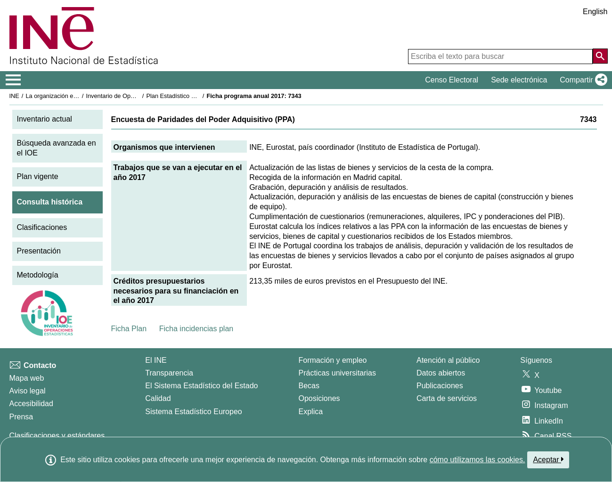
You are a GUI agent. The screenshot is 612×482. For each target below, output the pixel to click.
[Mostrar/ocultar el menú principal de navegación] (13, 80)
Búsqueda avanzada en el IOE (56, 148)
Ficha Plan (129, 329)
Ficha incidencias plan (196, 329)
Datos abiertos (440, 373)
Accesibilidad (31, 404)
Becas (309, 386)
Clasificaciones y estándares (57, 436)
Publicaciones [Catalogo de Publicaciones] (439, 386)
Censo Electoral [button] (451, 80)
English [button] (595, 12)
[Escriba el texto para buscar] (500, 56)
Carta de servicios (446, 398)
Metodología (37, 275)
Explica (311, 412)
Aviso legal (27, 391)
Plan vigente (37, 176)
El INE (155, 360)
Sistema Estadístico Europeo (193, 412)
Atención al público (448, 360)
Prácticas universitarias (337, 373)
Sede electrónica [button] (519, 80)
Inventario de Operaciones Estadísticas (138, 95)
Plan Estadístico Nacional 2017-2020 (195, 95)
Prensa (21, 417)
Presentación (39, 251)
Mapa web (26, 378)
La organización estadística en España (77, 95)
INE (14, 95)
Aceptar (548, 459)
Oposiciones (319, 398)
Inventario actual (44, 119)
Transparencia (169, 373)
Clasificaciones (42, 227)
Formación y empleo (333, 360)
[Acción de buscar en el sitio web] (600, 56)
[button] (581, 80)
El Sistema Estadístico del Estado (201, 386)
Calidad (158, 398)
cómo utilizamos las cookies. (477, 460)
